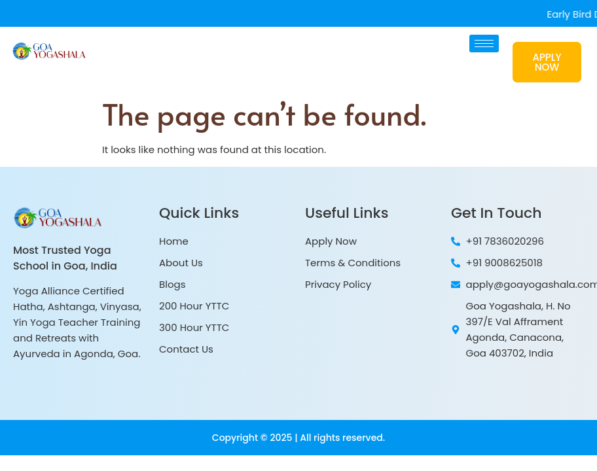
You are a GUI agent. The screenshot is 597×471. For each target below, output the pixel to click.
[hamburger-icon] (484, 43)
